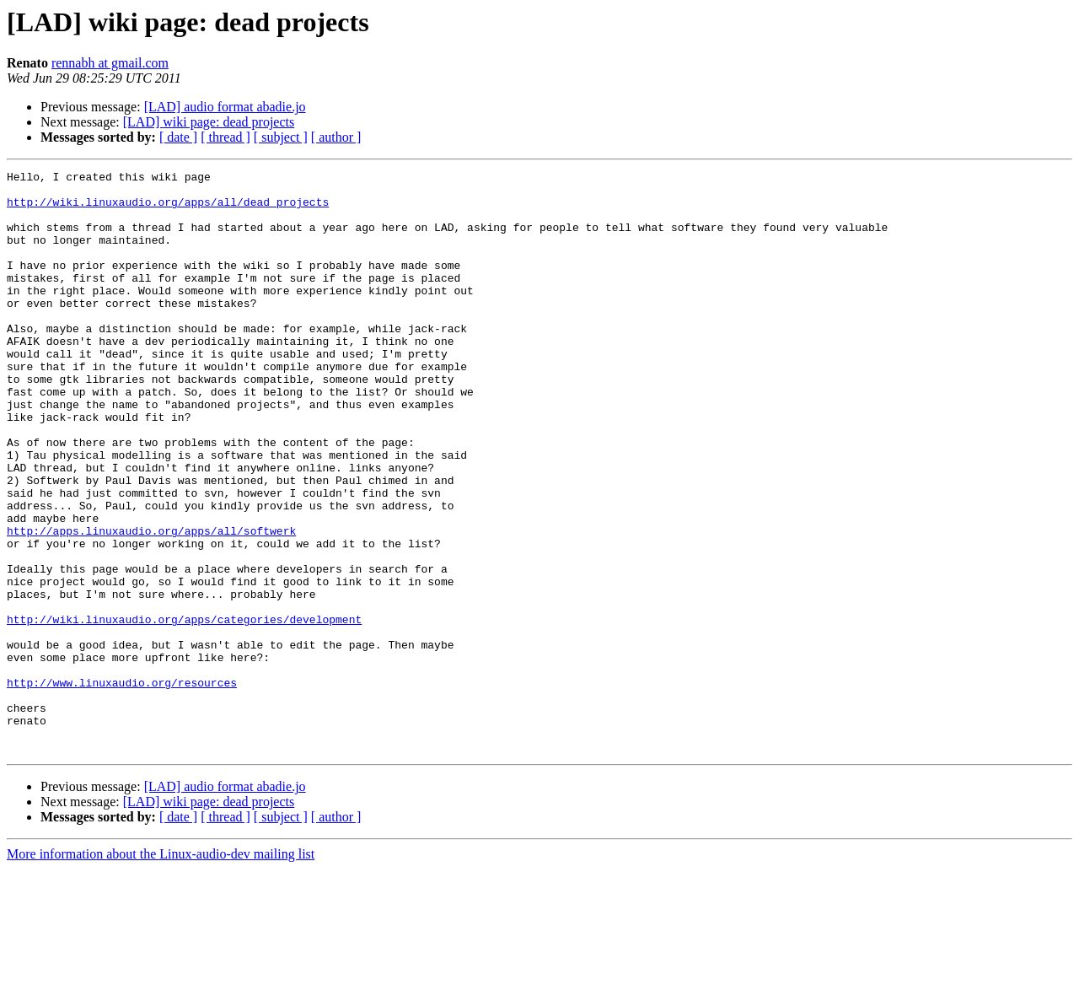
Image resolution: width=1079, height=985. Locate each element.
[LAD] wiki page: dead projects (208, 122)
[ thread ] (225, 137)
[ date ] (178, 137)
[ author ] (336, 137)
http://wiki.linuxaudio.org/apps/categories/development (184, 710)
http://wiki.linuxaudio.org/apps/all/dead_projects (168, 209)
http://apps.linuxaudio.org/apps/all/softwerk (151, 603)
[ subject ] (281, 137)
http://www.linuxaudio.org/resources (122, 786)
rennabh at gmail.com (110, 63)
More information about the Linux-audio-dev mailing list (160, 970)
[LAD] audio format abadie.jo (225, 107)
